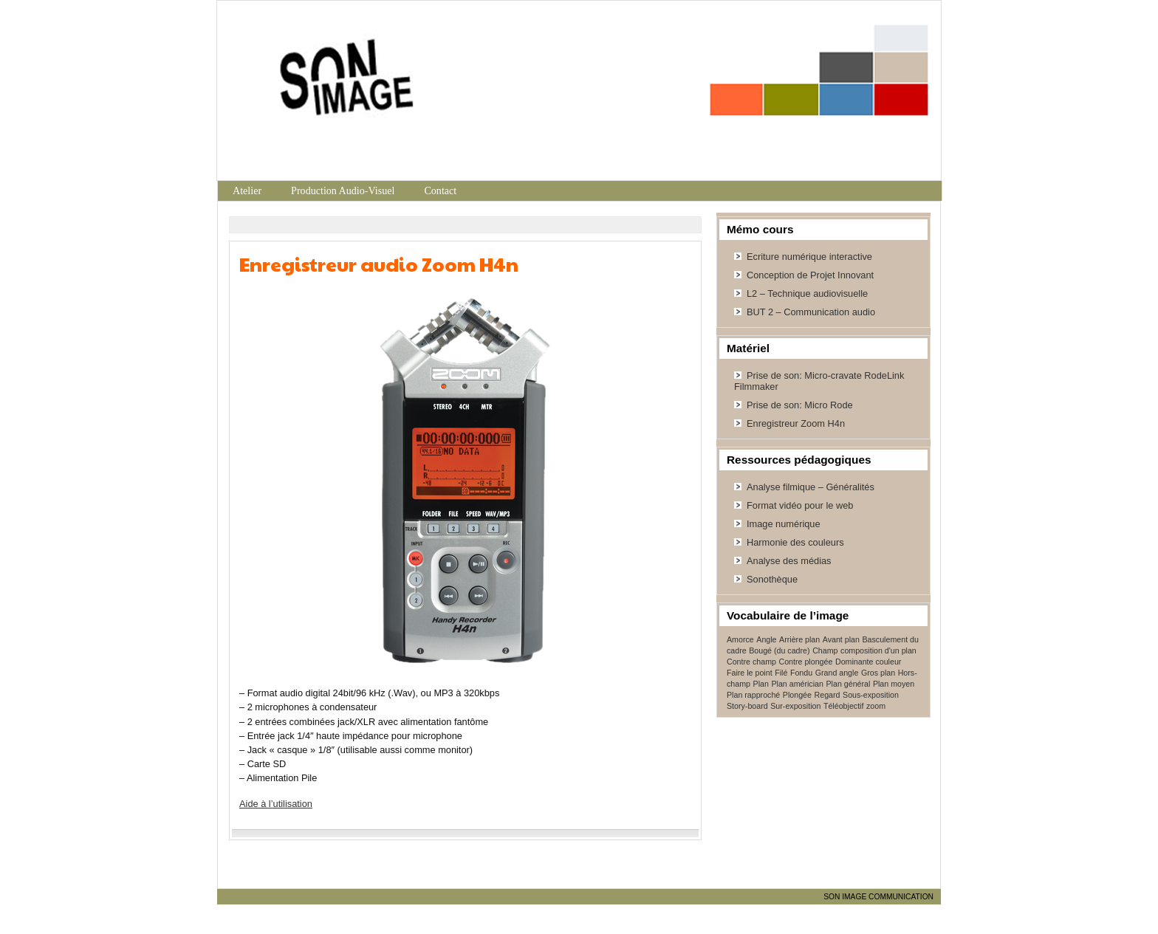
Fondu (801, 672)
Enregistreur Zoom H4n (796, 423)
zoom (875, 705)
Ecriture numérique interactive (809, 256)
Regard (827, 694)
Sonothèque (772, 579)
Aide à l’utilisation (275, 803)
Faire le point (749, 672)
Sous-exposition (871, 694)
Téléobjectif (843, 705)
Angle (766, 639)
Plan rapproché (753, 694)
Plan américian (797, 683)
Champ (824, 650)
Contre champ (751, 661)
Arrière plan (799, 639)
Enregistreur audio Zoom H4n (378, 264)
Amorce (740, 639)
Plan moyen (893, 683)
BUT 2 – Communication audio (811, 311)
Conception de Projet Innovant (810, 275)
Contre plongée (806, 661)
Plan (761, 683)
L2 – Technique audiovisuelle (807, 293)
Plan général (848, 683)
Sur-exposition (795, 705)
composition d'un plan (878, 650)
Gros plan (878, 672)
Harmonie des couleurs (795, 542)
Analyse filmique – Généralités (810, 486)
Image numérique (783, 523)
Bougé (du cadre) (779, 650)
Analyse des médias (789, 560)
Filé (781, 672)
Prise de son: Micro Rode (800, 405)
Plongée (797, 694)
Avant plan (841, 639)
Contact (440, 190)
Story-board (747, 705)
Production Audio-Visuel (342, 190)
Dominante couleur (868, 661)
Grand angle (837, 672)
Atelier (247, 190)
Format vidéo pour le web (800, 505)
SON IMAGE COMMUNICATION (878, 897)
